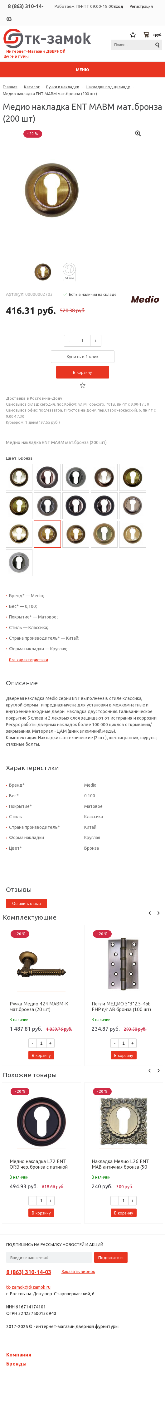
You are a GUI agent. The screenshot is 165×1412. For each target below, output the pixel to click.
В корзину (82, 372)
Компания (19, 1354)
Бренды (16, 1363)
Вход (118, 6)
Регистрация (141, 6)
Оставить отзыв (26, 903)
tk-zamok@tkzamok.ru (28, 1287)
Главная (10, 87)
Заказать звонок (78, 1271)
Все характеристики (28, 659)
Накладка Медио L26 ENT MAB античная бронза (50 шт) (120, 1164)
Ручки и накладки (62, 87)
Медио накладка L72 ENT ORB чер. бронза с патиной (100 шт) (39, 1164)
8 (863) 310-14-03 (28, 1272)
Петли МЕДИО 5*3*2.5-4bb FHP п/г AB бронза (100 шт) (121, 1006)
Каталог (32, 87)
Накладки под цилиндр (108, 87)
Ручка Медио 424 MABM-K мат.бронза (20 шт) (39, 1006)
